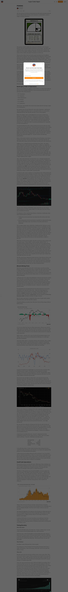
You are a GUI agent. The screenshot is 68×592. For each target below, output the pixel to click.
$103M (23, 293)
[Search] (55, 2)
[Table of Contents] (1, 296)
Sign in (65, 1)
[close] (43, 64)
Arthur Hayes (21, 7)
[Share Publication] (57, 2)
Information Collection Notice (33, 81)
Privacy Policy (41, 81)
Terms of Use (39, 80)
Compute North (33, 294)
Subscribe (60, 1)
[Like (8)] (18, 11)
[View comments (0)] (21, 11)
